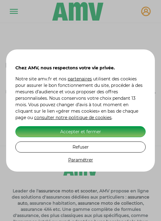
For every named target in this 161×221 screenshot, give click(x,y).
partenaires (80, 79)
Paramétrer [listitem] (80, 160)
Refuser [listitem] (81, 147)
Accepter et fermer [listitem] (80, 131)
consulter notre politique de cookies (73, 117)
